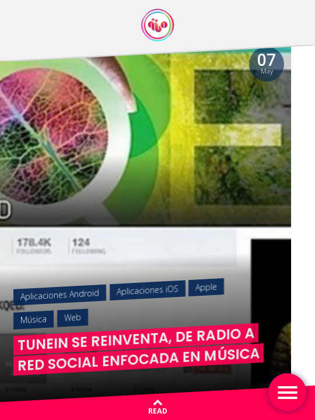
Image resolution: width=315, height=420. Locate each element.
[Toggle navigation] (287, 392)
